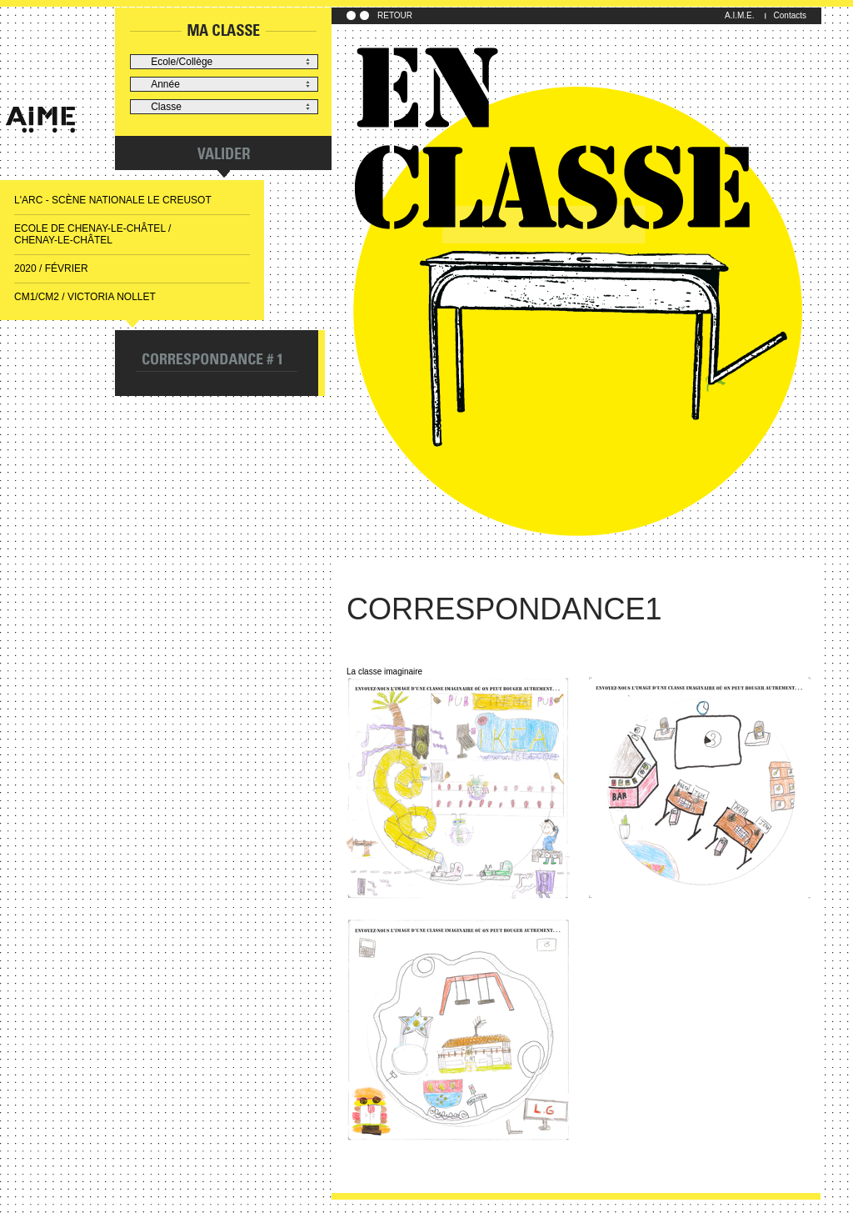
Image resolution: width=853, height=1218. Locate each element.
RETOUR (394, 15)
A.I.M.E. (740, 15)
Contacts (790, 15)
